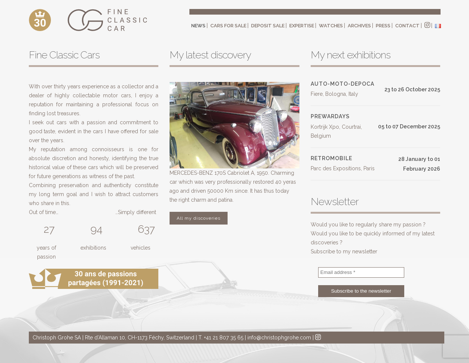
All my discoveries (198, 218)
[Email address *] (361, 272)
